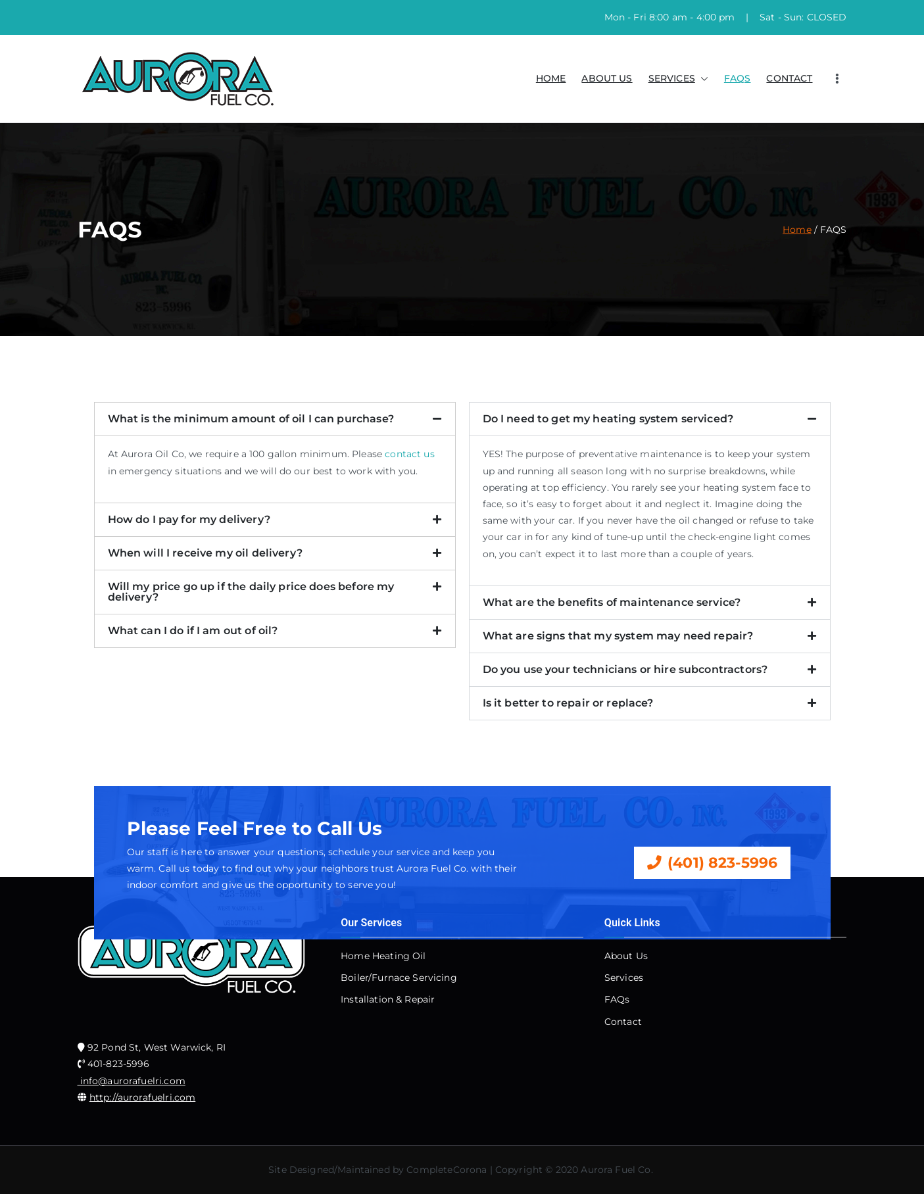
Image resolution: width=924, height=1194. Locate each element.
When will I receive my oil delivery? (205, 553)
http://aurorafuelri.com (142, 1097)
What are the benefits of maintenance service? (612, 602)
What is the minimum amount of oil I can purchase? (251, 418)
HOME (551, 78)
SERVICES (678, 78)
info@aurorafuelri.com (131, 1081)
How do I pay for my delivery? (189, 519)
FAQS (737, 78)
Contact (623, 1022)
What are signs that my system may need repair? (618, 636)
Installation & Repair (388, 999)
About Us (626, 956)
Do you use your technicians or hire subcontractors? (625, 669)
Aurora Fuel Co (615, 1170)
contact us (410, 454)
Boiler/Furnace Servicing (399, 977)
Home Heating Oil (383, 956)
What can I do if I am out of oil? (193, 630)
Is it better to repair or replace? (568, 703)
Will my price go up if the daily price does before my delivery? (251, 591)
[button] (701, 78)
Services (623, 977)
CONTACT (789, 78)
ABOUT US (606, 78)
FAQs (617, 999)
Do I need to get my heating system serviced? (608, 418)
